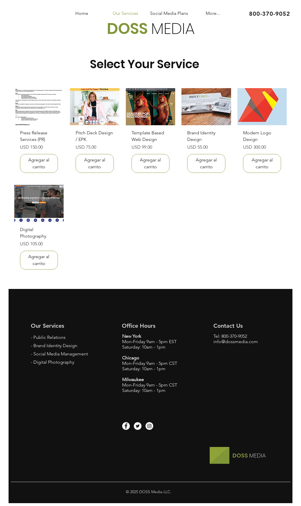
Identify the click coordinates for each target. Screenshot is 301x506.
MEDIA (173, 28)
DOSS (129, 28)
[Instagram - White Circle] (149, 426)
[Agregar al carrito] (39, 163)
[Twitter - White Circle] (138, 426)
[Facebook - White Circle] (126, 426)
